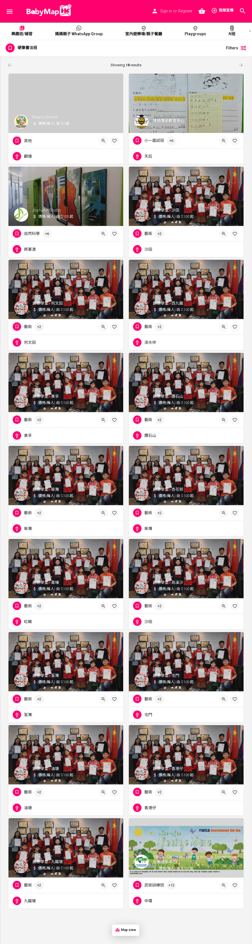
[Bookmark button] (114, 140)
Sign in (166, 11)
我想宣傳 (222, 10)
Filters (236, 48)
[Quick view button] (103, 140)
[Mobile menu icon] (10, 11)
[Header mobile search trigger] (242, 11)
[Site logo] (47, 11)
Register (185, 11)
